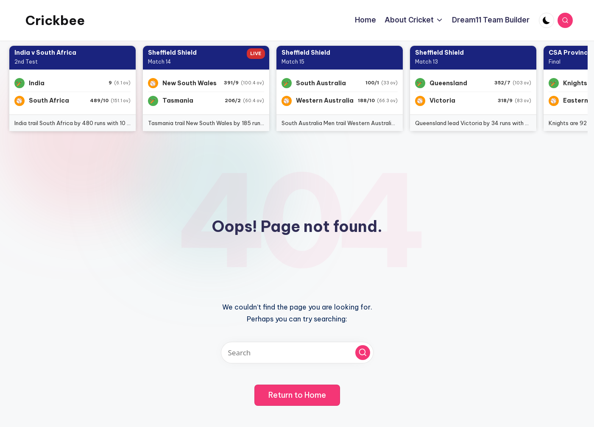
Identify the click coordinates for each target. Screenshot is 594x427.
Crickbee (55, 20)
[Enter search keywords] (297, 352)
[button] (362, 352)
